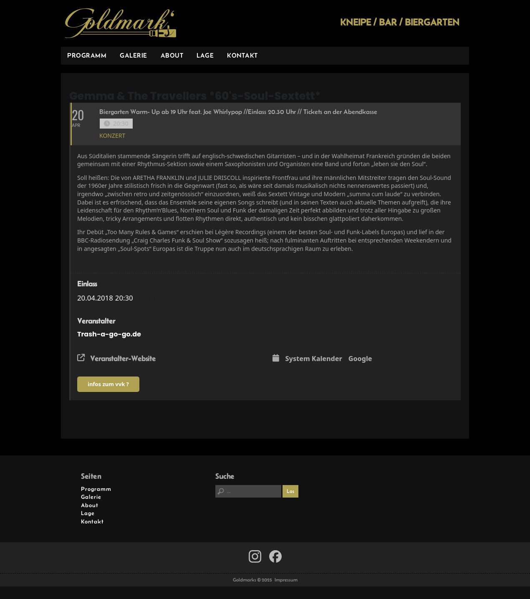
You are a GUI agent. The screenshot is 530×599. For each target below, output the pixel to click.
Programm (86, 55)
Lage (205, 55)
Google (360, 359)
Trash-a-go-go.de (109, 334)
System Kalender (313, 359)
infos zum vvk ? (108, 384)
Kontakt (242, 55)
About (172, 55)
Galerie (133, 55)
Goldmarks (120, 23)
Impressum (286, 579)
